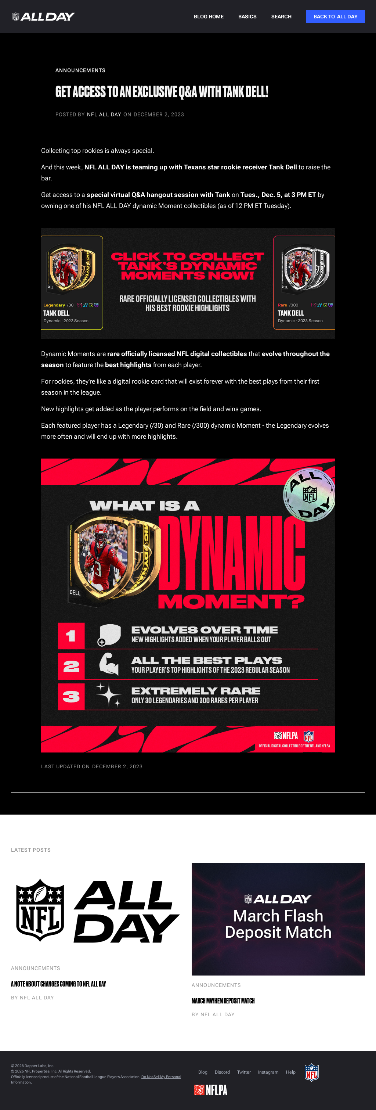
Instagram (268, 1072)
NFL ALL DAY (104, 115)
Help (291, 1072)
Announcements (35, 968)
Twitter (244, 1072)
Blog (202, 1072)
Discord (222, 1072)
